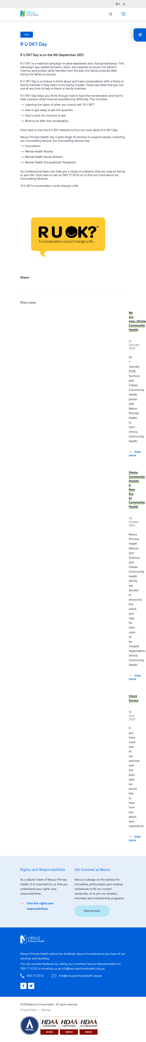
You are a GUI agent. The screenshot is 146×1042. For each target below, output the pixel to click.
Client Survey (133, 698)
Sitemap (46, 1009)
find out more (92, 910)
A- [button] (124, 4)
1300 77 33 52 (29, 968)
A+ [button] (118, 4)
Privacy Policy (28, 1009)
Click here (26, 130)
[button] (123, 14)
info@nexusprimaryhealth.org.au (83, 968)
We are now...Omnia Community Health (137, 321)
